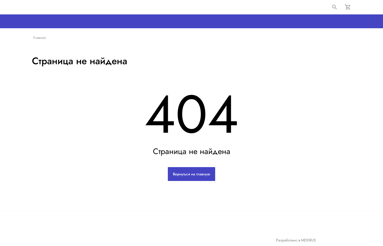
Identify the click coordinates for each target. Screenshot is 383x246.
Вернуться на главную (191, 174)
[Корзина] (348, 7)
